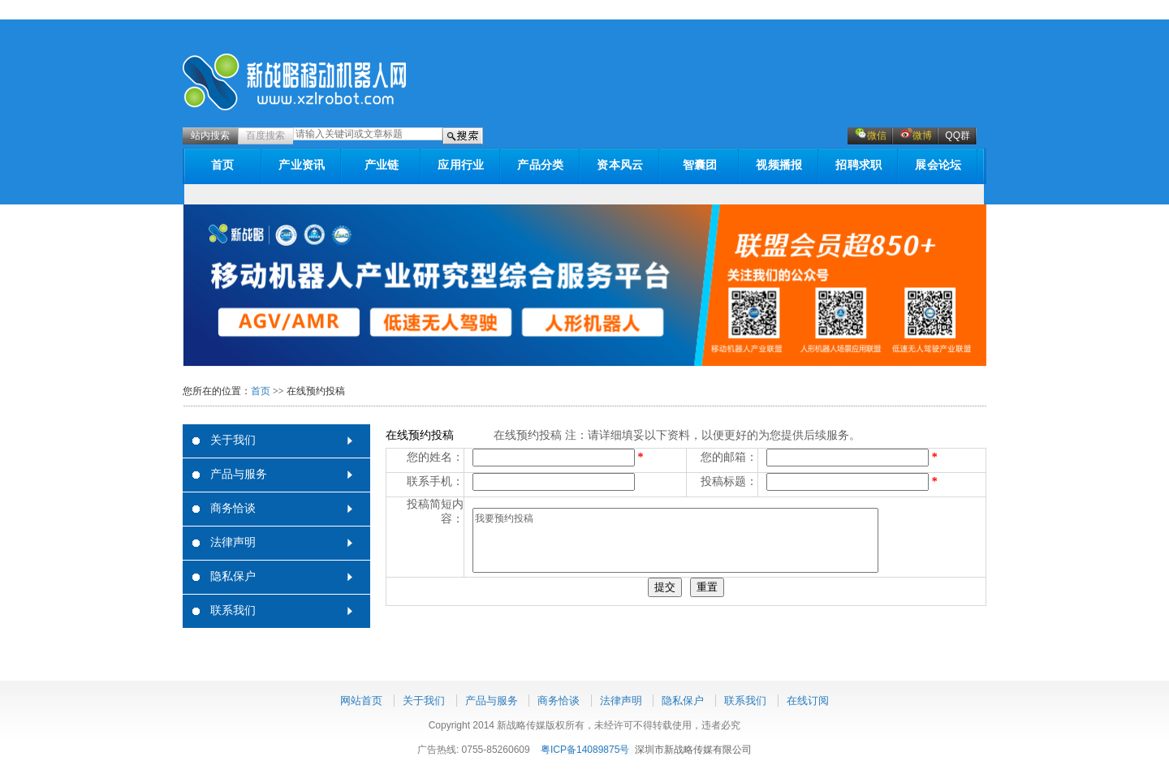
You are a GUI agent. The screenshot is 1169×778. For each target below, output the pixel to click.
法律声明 (233, 542)
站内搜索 (210, 135)
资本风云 (620, 165)
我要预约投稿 (675, 540)
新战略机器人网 (295, 82)
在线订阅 (808, 700)
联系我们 (233, 610)
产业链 (382, 165)
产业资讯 (301, 165)
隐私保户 (233, 576)
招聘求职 (858, 165)
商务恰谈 (233, 508)
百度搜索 (265, 135)
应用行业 (461, 165)
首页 (223, 165)
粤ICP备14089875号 (585, 749)
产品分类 (540, 165)
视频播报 (779, 165)
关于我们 (233, 440)
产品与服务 (238, 474)
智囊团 (700, 165)
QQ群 (957, 135)
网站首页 (361, 700)
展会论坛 (938, 165)
